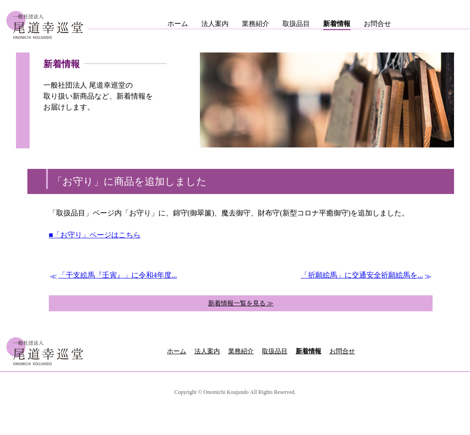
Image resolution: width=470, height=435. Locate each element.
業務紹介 (255, 23)
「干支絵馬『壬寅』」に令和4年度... (117, 275)
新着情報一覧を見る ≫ (241, 303)
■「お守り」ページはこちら (95, 235)
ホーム (177, 23)
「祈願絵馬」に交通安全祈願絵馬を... (362, 275)
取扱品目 (296, 23)
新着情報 (336, 23)
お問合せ (377, 23)
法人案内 (215, 23)
